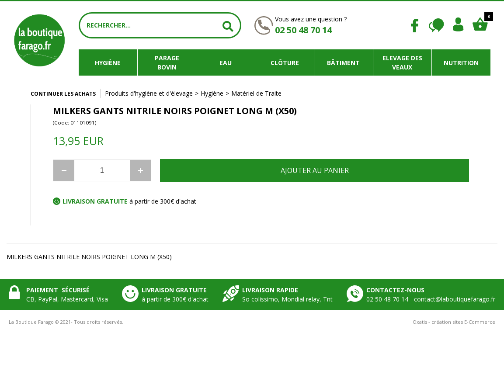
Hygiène (108, 63)
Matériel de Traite (256, 93)
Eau (225, 63)
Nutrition (461, 63)
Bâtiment (343, 63)
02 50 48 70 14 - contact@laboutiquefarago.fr (430, 299)
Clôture (285, 63)
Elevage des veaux (402, 62)
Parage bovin (167, 62)
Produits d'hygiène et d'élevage (149, 93)
